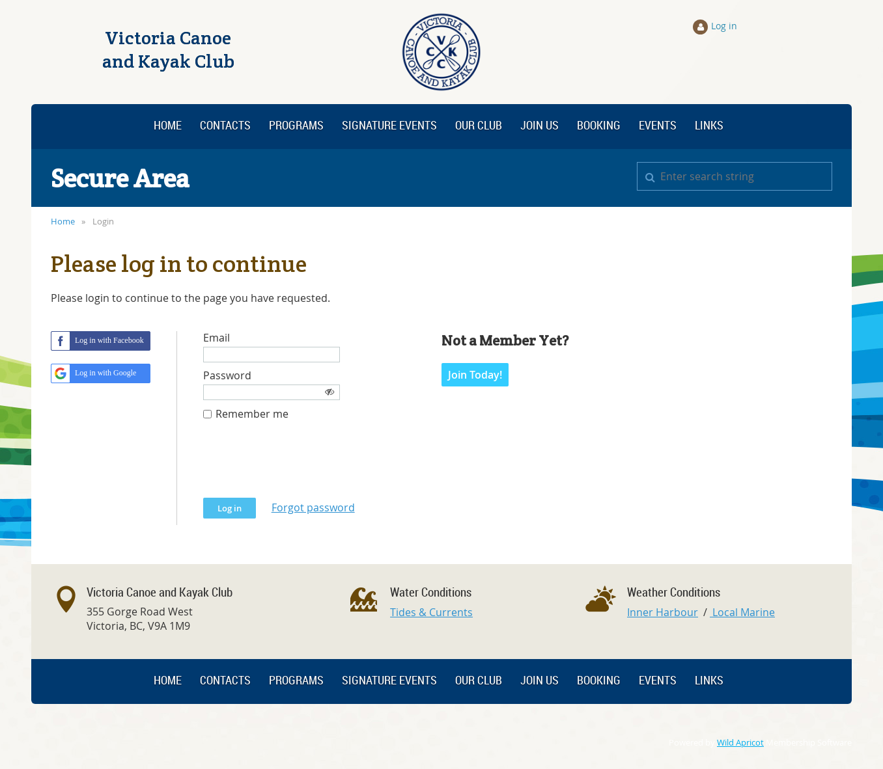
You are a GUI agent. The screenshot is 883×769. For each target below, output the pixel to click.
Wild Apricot (740, 742)
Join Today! (475, 375)
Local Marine (742, 612)
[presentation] (302, 465)
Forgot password (313, 507)
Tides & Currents (431, 612)
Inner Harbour (662, 612)
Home (63, 221)
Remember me (252, 414)
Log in (724, 26)
